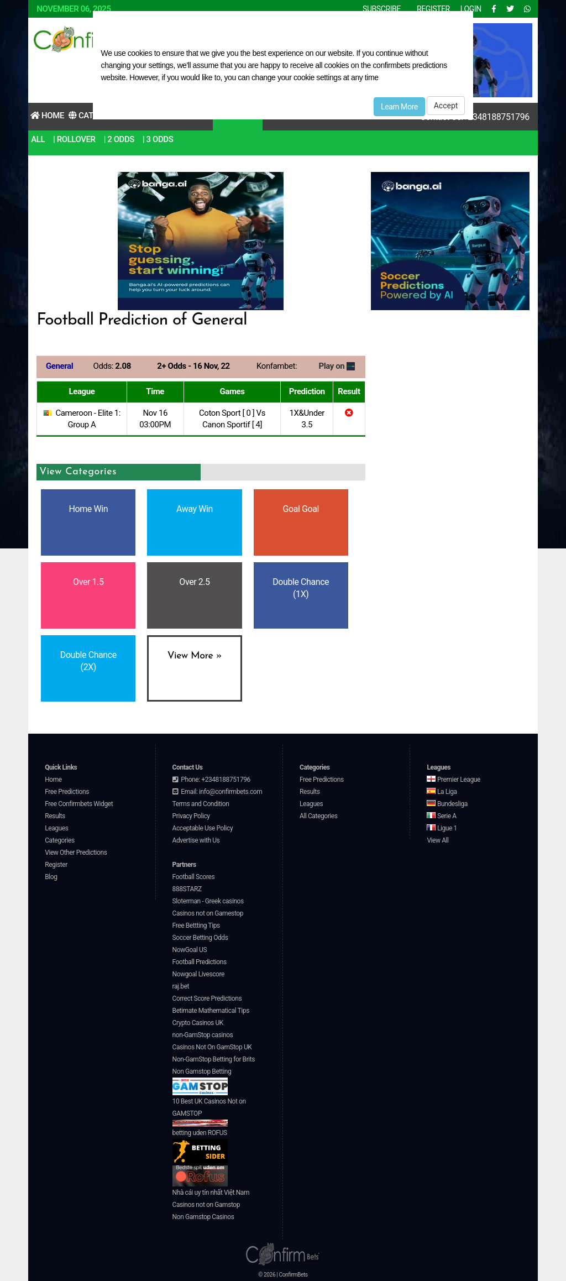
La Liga (442, 792)
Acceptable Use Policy (202, 828)
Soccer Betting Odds (200, 938)
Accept (446, 105)
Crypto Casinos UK (197, 1023)
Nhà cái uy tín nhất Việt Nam (211, 1192)
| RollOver (74, 139)
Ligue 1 (442, 828)
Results (55, 816)
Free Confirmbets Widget (79, 804)
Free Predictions (67, 792)
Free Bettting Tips (196, 925)
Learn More (399, 106)
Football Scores (193, 877)
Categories (60, 840)
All (38, 139)
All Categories (319, 816)
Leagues (56, 828)
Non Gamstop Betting (202, 1081)
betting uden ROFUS (200, 1147)
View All (437, 840)
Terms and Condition (200, 804)
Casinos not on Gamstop (206, 1205)
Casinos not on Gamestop (207, 913)
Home (47, 116)
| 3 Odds (158, 139)
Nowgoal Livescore (198, 974)
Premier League (453, 779)
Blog (51, 877)
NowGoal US (189, 950)
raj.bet (180, 986)
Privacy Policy (191, 816)
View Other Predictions (76, 852)
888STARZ (187, 889)
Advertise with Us (196, 840)
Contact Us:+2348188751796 (475, 117)
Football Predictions (199, 962)
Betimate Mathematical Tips (210, 1011)
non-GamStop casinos (202, 1035)
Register (56, 865)
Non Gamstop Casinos (203, 1217)
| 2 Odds (119, 139)
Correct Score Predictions (207, 998)
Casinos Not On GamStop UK (212, 1047)
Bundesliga (447, 804)
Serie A (441, 816)
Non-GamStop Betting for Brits (213, 1059)
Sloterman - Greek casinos (208, 901)
